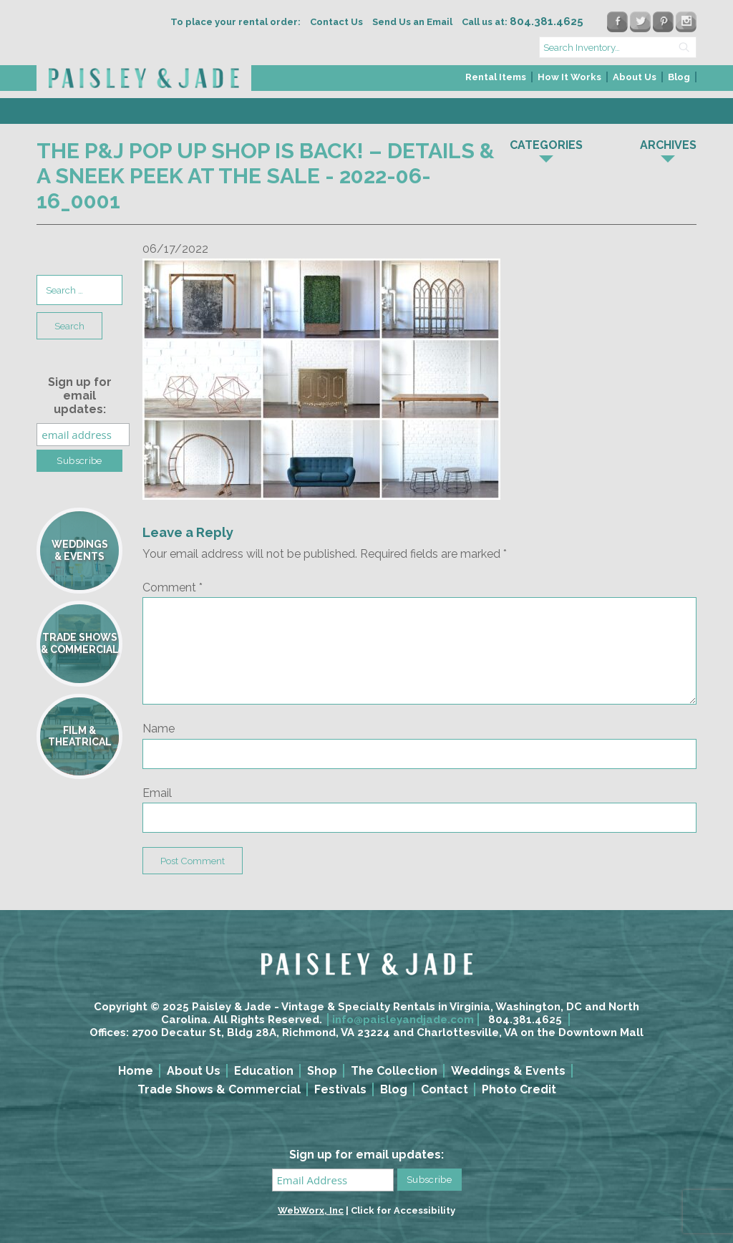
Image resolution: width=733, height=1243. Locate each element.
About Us (634, 77)
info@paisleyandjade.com (403, 1019)
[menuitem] (496, 81)
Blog (679, 77)
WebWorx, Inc (311, 1210)
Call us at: (522, 21)
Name (158, 728)
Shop (322, 1071)
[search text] (617, 47)
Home (135, 1071)
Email (157, 793)
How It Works (569, 77)
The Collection (394, 1071)
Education (263, 1071)
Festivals (340, 1089)
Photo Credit (519, 1089)
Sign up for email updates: (80, 395)
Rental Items (495, 77)
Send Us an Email (412, 21)
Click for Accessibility (403, 1210)
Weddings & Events (508, 1071)
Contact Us (336, 21)
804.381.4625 (525, 1019)
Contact (444, 1089)
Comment (172, 587)
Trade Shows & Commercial (219, 1089)
